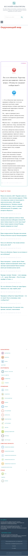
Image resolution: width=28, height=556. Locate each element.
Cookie (14, 545)
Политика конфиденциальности (14, 543)
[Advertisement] (14, 45)
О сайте (14, 548)
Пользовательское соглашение (14, 541)
